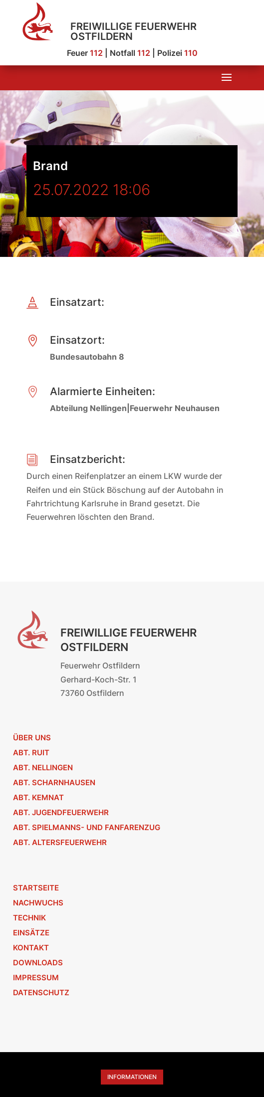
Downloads (38, 962)
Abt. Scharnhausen (54, 782)
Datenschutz (41, 992)
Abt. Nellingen (43, 767)
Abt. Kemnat (38, 797)
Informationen (132, 1077)
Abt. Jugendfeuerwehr (61, 812)
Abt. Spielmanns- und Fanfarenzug (86, 827)
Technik (29, 917)
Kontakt (31, 947)
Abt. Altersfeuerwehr (60, 842)
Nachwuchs (38, 902)
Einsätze (31, 932)
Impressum (36, 977)
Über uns (32, 737)
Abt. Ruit (31, 752)
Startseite (36, 887)
